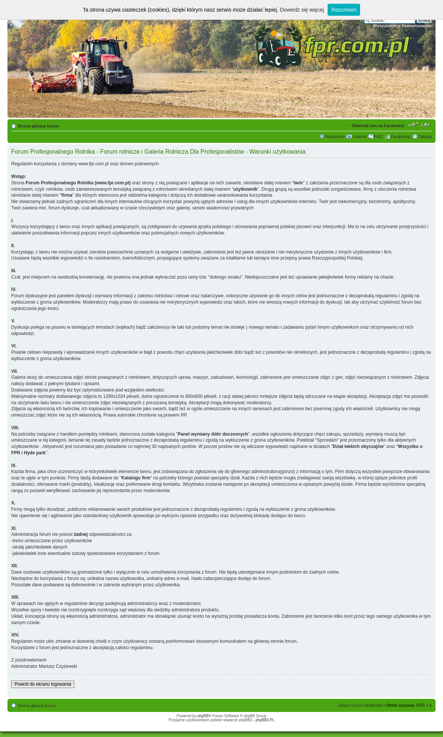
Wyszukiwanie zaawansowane (402, 26)
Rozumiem (343, 10)
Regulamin (335, 136)
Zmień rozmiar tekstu (413, 124)
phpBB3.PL (265, 720)
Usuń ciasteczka (367, 705)
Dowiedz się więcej (302, 10)
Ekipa (343, 705)
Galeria (359, 136)
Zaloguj (425, 136)
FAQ (378, 136)
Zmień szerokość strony (426, 124)
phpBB (202, 716)
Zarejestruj (400, 136)
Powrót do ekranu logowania (43, 684)
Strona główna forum (38, 126)
